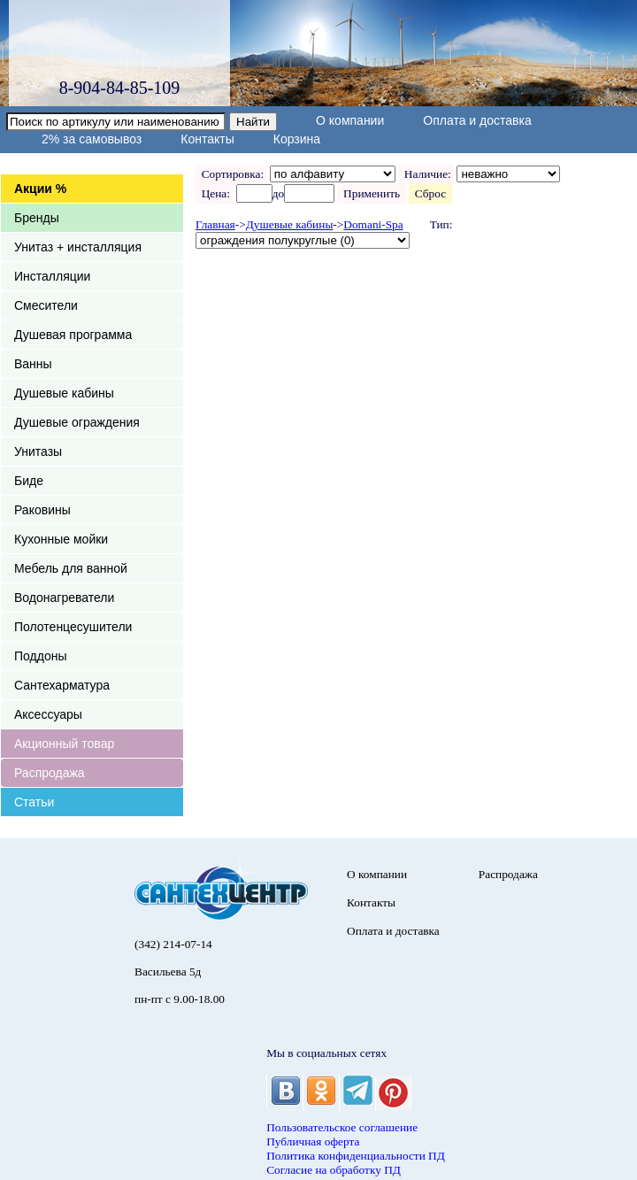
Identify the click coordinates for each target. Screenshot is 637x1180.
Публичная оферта (312, 1141)
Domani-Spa (373, 224)
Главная (215, 224)
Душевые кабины (64, 393)
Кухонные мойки (61, 539)
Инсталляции (52, 276)
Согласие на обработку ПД (333, 1169)
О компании (350, 120)
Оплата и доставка (477, 120)
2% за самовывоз (92, 139)
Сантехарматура (62, 685)
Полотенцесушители (73, 627)
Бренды (36, 218)
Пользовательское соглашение (342, 1127)
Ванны (33, 364)
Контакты (207, 139)
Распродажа (49, 773)
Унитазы (38, 451)
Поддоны (40, 656)
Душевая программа (73, 335)
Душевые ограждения (77, 422)
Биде (28, 481)
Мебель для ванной (70, 568)
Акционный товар (64, 744)
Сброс (430, 193)
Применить (371, 193)
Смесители (46, 305)
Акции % (40, 188)
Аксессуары (48, 714)
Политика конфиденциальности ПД (355, 1155)
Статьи (34, 802)
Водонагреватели (64, 597)
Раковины (42, 510)
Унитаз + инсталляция (78, 247)
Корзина (296, 139)
